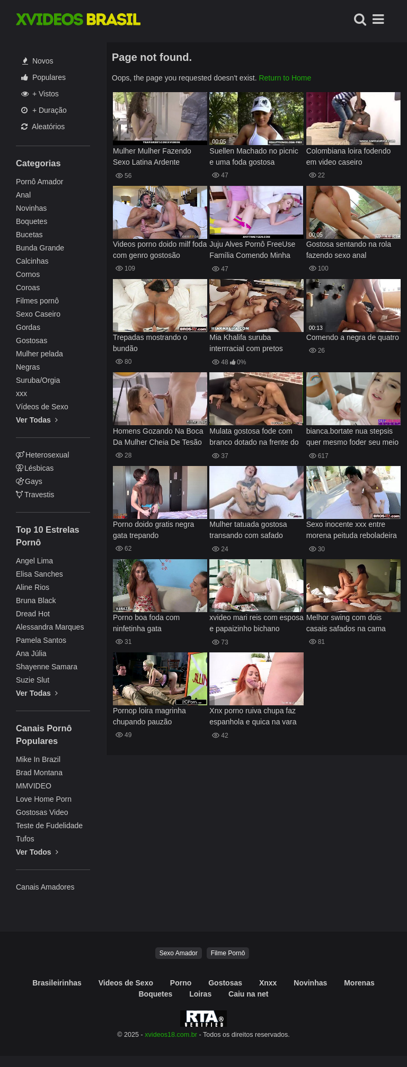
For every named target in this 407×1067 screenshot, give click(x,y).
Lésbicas (35, 468)
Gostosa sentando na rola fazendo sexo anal (348, 249)
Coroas (28, 287)
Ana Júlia (31, 653)
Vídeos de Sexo (42, 406)
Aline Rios (32, 587)
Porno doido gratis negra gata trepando (153, 530)
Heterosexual (42, 455)
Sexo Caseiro (38, 314)
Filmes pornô (37, 301)
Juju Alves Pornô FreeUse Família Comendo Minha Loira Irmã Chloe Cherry (252, 251)
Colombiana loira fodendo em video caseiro (348, 156)
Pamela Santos (41, 640)
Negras (28, 367)
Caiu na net (248, 994)
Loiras (200, 994)
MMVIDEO (33, 786)
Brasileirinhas (57, 983)
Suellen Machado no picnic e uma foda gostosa (253, 156)
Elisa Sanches (39, 574)
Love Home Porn (44, 799)
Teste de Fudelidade (49, 825)
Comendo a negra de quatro (352, 337)
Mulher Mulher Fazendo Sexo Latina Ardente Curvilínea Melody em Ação (158, 157)
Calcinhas (32, 261)
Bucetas (29, 234)
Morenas (359, 983)
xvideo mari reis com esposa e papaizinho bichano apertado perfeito (256, 624)
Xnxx (268, 983)
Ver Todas (37, 420)
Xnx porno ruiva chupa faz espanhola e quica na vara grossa (252, 717)
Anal (23, 195)
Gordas (28, 327)
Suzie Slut (32, 680)
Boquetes (31, 221)
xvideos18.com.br (171, 1034)
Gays (29, 481)
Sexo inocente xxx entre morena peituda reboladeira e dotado (351, 531)
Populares (43, 77)
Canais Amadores (45, 887)
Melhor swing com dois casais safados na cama (346, 623)
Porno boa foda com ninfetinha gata (146, 623)
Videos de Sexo (126, 983)
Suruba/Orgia (38, 380)
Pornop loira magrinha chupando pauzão (149, 716)
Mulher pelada (39, 353)
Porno (180, 983)
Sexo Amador (179, 953)
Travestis (35, 494)
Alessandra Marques (50, 627)
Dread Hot (33, 613)
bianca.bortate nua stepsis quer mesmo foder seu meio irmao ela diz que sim (352, 438)
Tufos (25, 839)
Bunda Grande (40, 248)
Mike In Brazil (38, 759)
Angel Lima (34, 561)
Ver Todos (37, 852)
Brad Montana (39, 772)
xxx (21, 393)
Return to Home (285, 78)
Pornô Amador (40, 181)
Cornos (28, 274)
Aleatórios (43, 126)
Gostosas (31, 340)
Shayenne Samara (46, 666)
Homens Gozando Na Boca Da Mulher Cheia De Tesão (158, 436)
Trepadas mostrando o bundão (150, 343)
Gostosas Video (42, 812)
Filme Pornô (228, 953)
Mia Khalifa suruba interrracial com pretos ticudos (246, 344)
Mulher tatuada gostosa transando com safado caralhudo (248, 531)
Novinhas (31, 208)
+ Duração (44, 110)
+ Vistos (40, 93)
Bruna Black (36, 600)
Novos (38, 61)
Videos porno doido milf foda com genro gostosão (160, 249)
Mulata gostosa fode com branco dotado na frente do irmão (253, 438)
